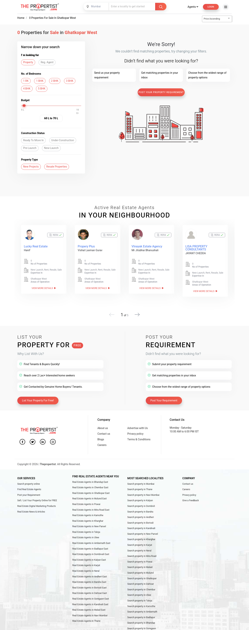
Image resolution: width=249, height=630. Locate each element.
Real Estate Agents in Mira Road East (90, 507)
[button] (137, 312)
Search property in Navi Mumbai (143, 492)
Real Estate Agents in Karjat (86, 562)
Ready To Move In (33, 140)
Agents (193, 7)
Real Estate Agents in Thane (86, 618)
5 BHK (41, 89)
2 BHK (54, 81)
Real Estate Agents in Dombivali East (90, 551)
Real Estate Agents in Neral (85, 568)
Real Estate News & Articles (31, 509)
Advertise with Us (137, 425)
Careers (101, 442)
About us (102, 425)
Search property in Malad (139, 564)
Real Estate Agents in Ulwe (85, 534)
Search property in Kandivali (141, 525)
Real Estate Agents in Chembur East (90, 484)
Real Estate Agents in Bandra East (89, 579)
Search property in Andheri (140, 514)
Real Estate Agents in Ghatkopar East (91, 490)
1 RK (26, 81)
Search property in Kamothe (141, 603)
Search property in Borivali (140, 520)
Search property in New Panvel (142, 531)
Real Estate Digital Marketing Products (36, 503)
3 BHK (69, 81)
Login (211, 6)
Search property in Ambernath (142, 609)
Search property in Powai (139, 559)
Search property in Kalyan (140, 497)
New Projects (31, 167)
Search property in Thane (139, 486)
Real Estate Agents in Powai (86, 501)
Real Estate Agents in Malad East (89, 607)
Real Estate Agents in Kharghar (87, 518)
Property (28, 62)
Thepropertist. (48, 461)
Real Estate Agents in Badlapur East (90, 546)
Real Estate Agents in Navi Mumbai (90, 612)
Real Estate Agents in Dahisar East (89, 590)
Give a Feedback (190, 497)
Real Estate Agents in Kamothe (87, 512)
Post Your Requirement (163, 398)
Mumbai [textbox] (96, 6)
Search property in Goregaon (141, 625)
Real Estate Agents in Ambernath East (91, 540)
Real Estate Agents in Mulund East (89, 495)
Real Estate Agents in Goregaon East (90, 596)
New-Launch (51, 148)
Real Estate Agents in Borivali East (89, 585)
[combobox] (96, 6)
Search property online (28, 481)
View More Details (44, 288)
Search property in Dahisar (140, 581)
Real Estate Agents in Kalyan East (89, 557)
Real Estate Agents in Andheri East (89, 573)
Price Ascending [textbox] (212, 18)
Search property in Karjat (139, 542)
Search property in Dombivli (141, 503)
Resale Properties (56, 167)
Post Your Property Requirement (161, 92)
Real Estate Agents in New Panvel (89, 523)
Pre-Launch (29, 148)
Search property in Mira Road (141, 553)
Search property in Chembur (141, 586)
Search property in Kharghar (141, 536)
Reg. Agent (47, 62)
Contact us (103, 431)
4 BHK (26, 89)
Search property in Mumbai (140, 481)
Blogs (100, 437)
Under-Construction (62, 140)
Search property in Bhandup (141, 620)
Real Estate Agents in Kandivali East (90, 601)
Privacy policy (135, 431)
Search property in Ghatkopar (141, 575)
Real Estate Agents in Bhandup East (90, 479)
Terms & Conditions (138, 437)
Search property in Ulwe (139, 592)
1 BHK (39, 81)
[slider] (24, 105)
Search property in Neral (139, 548)
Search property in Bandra (140, 509)
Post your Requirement (28, 492)
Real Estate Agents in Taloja (86, 529)
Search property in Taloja (139, 598)
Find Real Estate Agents (29, 486)
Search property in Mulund (140, 570)
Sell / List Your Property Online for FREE (37, 497)
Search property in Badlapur (141, 614)
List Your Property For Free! (38, 398)
